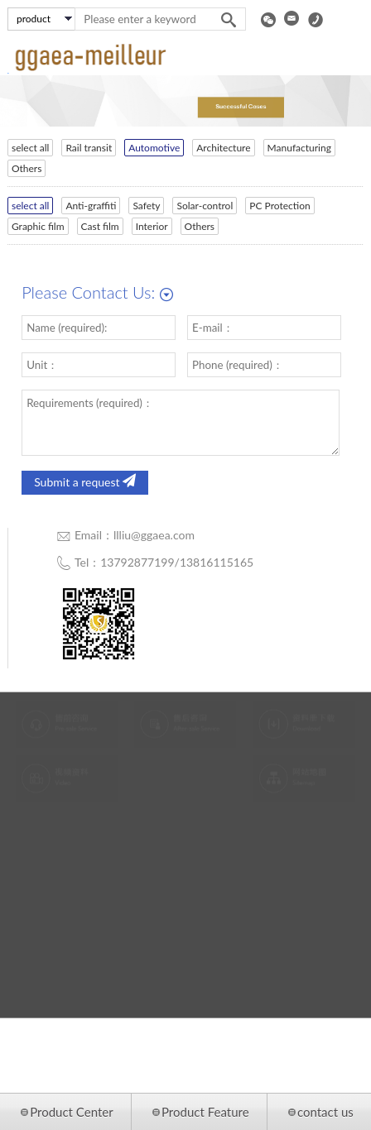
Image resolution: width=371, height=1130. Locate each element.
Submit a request (85, 482)
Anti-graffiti (86, 205)
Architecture (219, 147)
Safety (142, 205)
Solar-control (200, 205)
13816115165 (216, 562)
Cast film (95, 226)
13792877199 (137, 562)
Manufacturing (294, 147)
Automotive (150, 147)
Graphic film (33, 226)
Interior (147, 226)
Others (21, 168)
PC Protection (275, 205)
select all (25, 147)
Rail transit (84, 147)
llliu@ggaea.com (154, 535)
